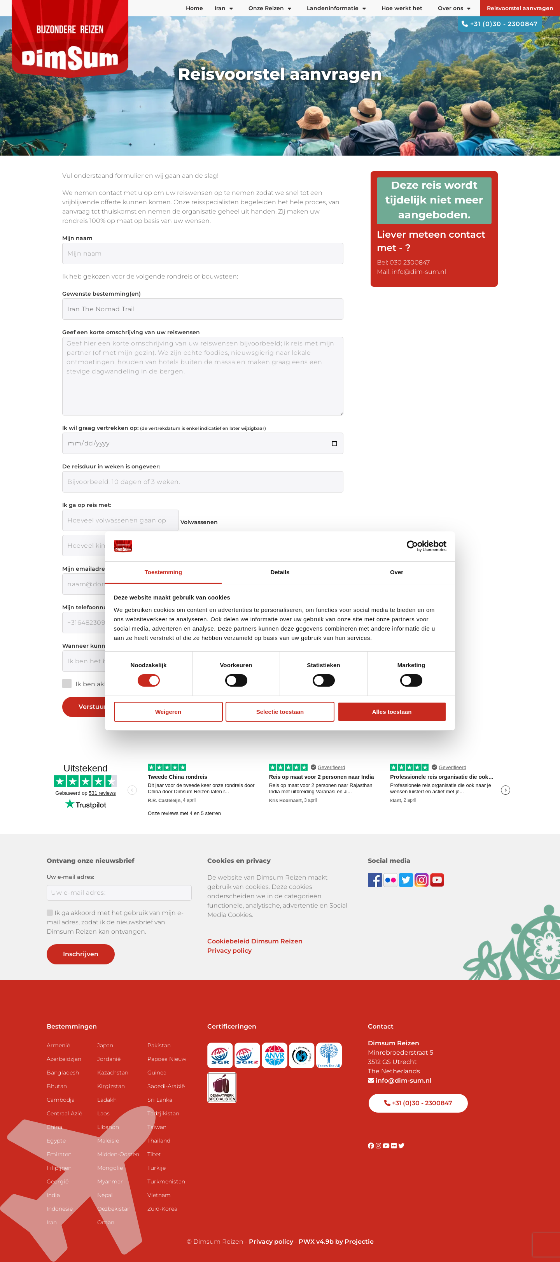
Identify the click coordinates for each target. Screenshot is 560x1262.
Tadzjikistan (163, 1113)
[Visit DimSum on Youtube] (387, 1146)
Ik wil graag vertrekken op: (164, 427)
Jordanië (109, 1058)
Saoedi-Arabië (166, 1086)
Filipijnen (59, 1167)
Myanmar (110, 1181)
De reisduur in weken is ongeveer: (111, 466)
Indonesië (60, 1208)
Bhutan (57, 1086)
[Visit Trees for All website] (329, 1053)
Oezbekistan (114, 1208)
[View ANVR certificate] (275, 1053)
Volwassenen (199, 522)
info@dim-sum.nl (400, 1080)
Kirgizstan (111, 1086)
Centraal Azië (64, 1113)
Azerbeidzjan (64, 1058)
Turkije (156, 1167)
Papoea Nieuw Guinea (166, 1065)
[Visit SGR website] (220, 1053)
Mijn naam (77, 238)
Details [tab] (279, 572)
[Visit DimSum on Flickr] (394, 1146)
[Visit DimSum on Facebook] (375, 879)
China (54, 1127)
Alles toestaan (392, 711)
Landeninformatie (336, 8)
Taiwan (156, 1127)
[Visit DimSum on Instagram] (379, 1146)
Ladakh (107, 1099)
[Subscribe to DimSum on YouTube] (437, 879)
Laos (103, 1113)
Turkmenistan (166, 1181)
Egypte (56, 1140)
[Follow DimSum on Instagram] (422, 879)
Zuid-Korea (162, 1208)
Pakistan (159, 1045)
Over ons (454, 8)
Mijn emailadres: (85, 568)
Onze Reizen (269, 8)
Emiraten (59, 1154)
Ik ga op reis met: (86, 504)
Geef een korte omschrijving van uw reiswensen (131, 332)
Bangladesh (63, 1072)
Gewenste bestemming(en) (101, 293)
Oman (105, 1222)
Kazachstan (112, 1072)
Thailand (158, 1140)
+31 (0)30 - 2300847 (500, 24)
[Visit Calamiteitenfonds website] (302, 1053)
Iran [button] (224, 8)
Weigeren (168, 711)
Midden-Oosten (118, 1154)
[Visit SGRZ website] (248, 1053)
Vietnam (159, 1195)
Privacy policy (229, 950)
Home (194, 8)
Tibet (154, 1154)
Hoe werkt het (402, 8)
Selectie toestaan (280, 711)
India (53, 1195)
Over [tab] (396, 572)
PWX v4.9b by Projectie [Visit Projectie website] (336, 1241)
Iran (52, 1222)
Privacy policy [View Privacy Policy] (271, 1241)
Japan (105, 1045)
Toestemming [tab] (163, 572)
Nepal (105, 1195)
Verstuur (98, 707)
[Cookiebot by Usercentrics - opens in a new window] (412, 546)
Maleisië (108, 1140)
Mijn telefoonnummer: (94, 607)
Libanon (108, 1127)
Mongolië (110, 1167)
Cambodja (61, 1099)
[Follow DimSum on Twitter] (407, 879)
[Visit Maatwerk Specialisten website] (221, 1084)
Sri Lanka (159, 1099)
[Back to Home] (70, 39)
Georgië (57, 1181)
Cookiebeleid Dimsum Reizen (255, 941)
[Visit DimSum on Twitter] (401, 1146)
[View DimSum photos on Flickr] (391, 879)
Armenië (58, 1045)
